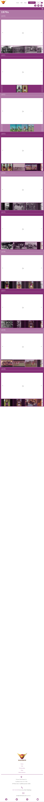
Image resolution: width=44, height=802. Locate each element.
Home (17, 2)
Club (21, 2)
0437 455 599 (15, 790)
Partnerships (22, 769)
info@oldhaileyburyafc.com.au (26, 795)
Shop (25, 2)
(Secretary (21, 790)
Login (38, 2)
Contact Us (31, 2)
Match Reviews (22, 773)
